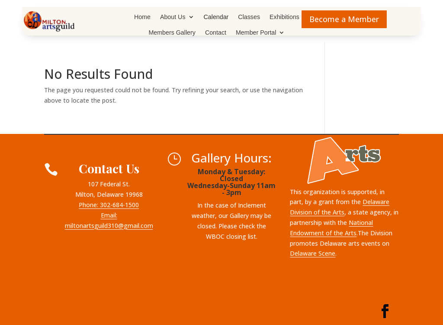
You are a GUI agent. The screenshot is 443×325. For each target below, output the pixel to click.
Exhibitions (284, 16)
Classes (249, 16)
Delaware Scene (312, 253)
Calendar (216, 16)
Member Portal (256, 32)
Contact (215, 32)
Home (142, 16)
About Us (173, 16)
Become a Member (344, 19)
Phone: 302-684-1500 (109, 205)
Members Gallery (172, 32)
